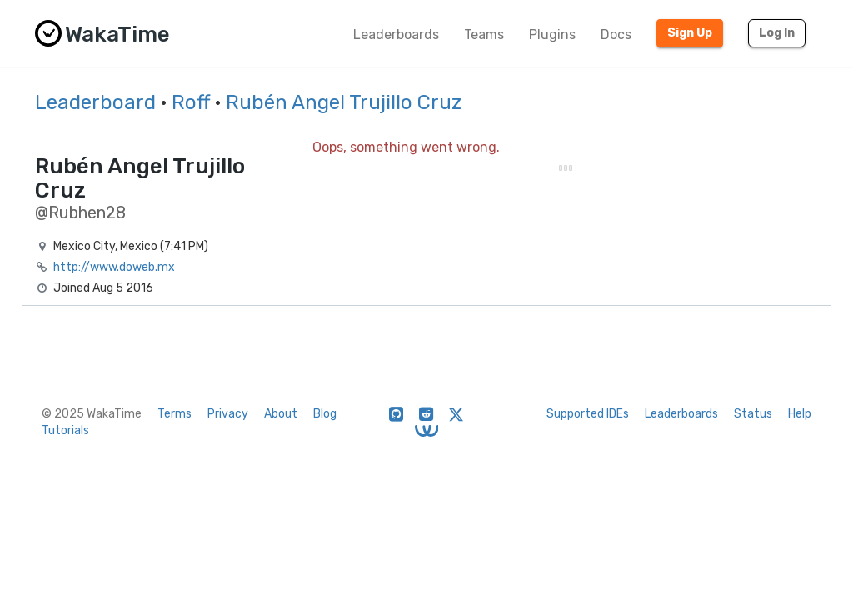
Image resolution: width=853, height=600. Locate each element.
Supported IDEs (587, 414)
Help (799, 414)
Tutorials (65, 430)
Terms (174, 414)
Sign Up (689, 33)
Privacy (227, 414)
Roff (191, 102)
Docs (616, 34)
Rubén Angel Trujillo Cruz (343, 102)
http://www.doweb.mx (114, 267)
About (280, 414)
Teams (484, 34)
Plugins (552, 34)
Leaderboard (95, 102)
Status (753, 414)
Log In (777, 33)
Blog (325, 414)
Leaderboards (396, 34)
